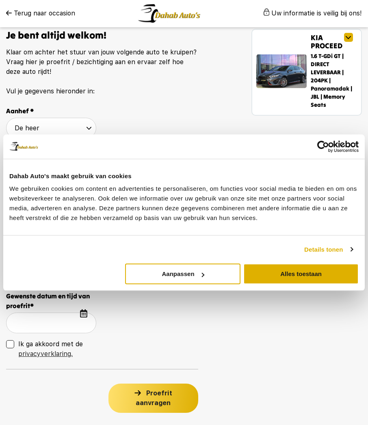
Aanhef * (20, 111)
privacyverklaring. (45, 354)
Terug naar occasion (40, 13)
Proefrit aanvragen (154, 398)
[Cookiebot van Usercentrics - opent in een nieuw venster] (323, 146)
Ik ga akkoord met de (50, 349)
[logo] (169, 13)
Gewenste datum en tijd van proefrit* (48, 301)
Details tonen (323, 249)
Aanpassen (183, 273)
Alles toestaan (301, 273)
